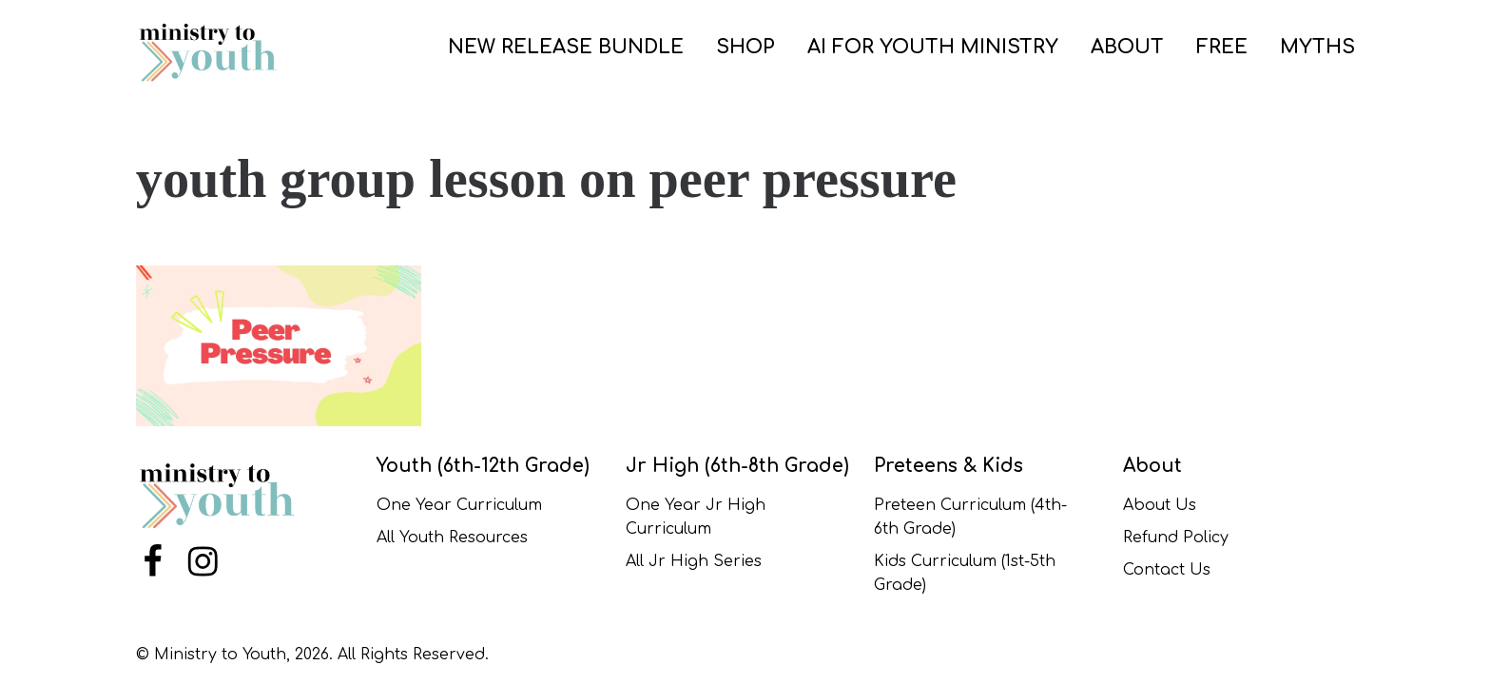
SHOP (745, 47)
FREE (1222, 47)
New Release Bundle (566, 47)
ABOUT (1127, 47)
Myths (1317, 47)
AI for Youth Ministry (932, 47)
